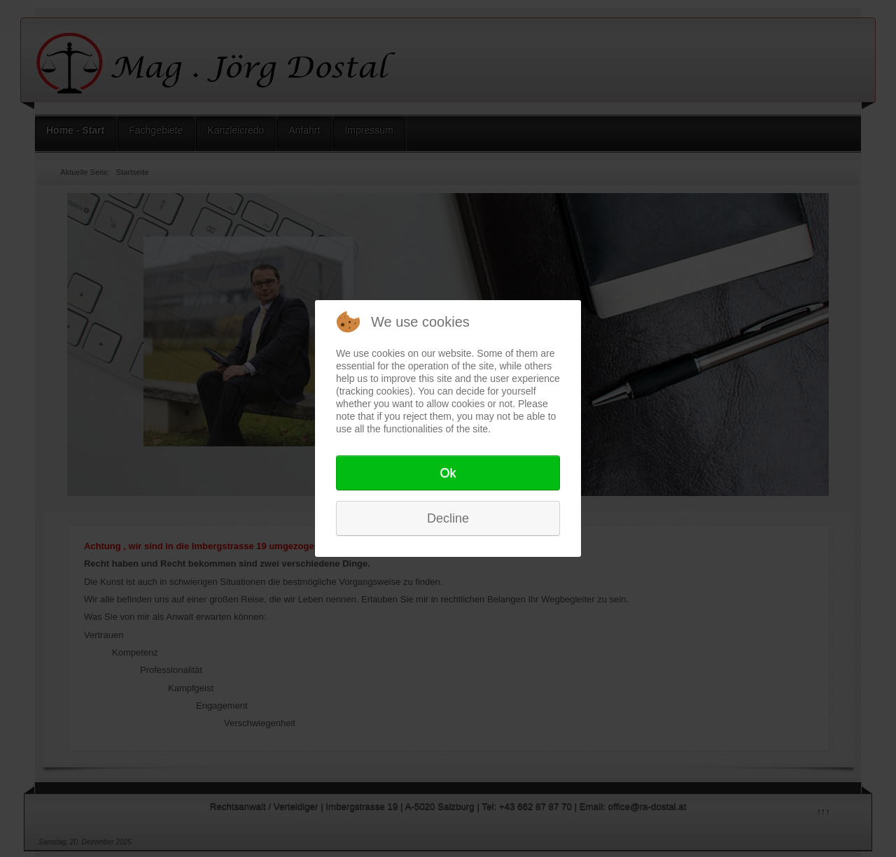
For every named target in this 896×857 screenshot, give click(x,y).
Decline (448, 518)
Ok (448, 473)
